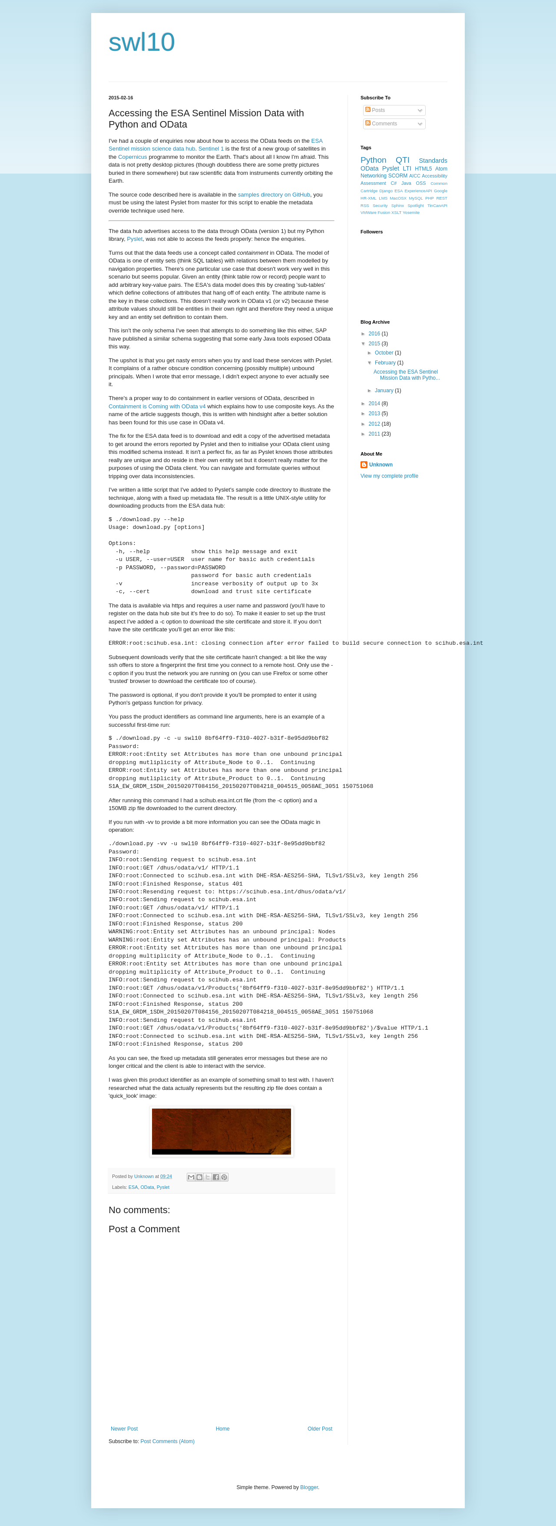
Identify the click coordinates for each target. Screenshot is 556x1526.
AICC (414, 175)
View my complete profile (389, 476)
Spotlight (415, 205)
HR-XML (369, 198)
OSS (421, 183)
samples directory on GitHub (274, 194)
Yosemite (411, 212)
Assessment (373, 183)
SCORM (398, 176)
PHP (429, 198)
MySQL (416, 198)
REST (441, 198)
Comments (381, 124)
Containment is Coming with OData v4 (157, 406)
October (385, 353)
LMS (383, 198)
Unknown (381, 465)
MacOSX (398, 198)
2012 (375, 424)
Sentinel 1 (211, 148)
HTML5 (423, 169)
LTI (407, 168)
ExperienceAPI (418, 190)
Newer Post (124, 1429)
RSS (365, 205)
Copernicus (132, 157)
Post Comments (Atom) (167, 1441)
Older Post (320, 1429)
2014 (375, 403)
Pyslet (134, 239)
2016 (375, 334)
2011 (375, 434)
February (386, 363)
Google (440, 190)
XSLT (396, 212)
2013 (375, 413)
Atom (441, 169)
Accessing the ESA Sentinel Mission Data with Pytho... (407, 375)
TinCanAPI (437, 205)
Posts (375, 110)
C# (394, 183)
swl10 (142, 41)
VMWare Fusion (375, 212)
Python (374, 159)
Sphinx (397, 205)
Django (386, 190)
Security (380, 205)
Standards (433, 160)
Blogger (309, 1487)
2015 (375, 344)
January (385, 390)
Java (406, 183)
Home (223, 1429)
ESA (133, 1187)
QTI (403, 159)
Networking (374, 176)
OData (147, 1187)
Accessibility (434, 175)
